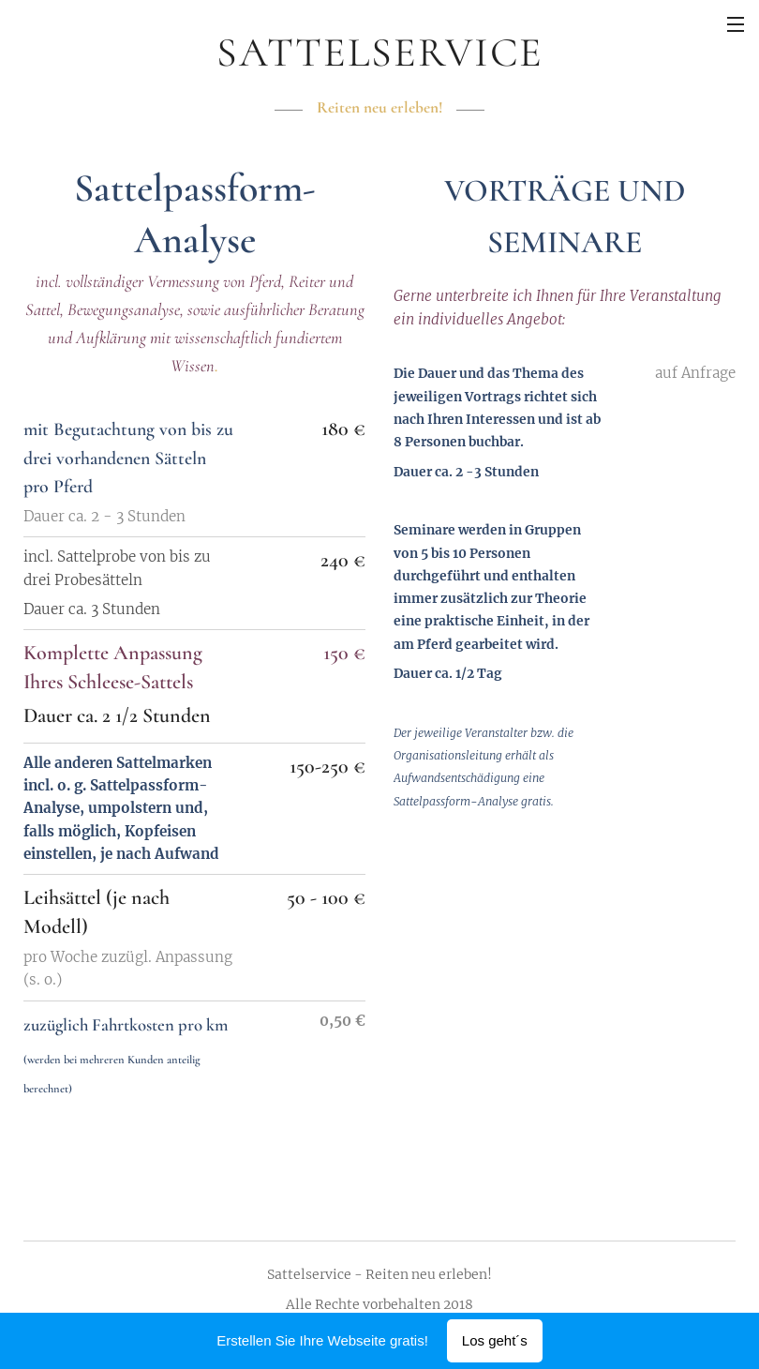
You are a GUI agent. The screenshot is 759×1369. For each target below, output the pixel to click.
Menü (735, 24)
